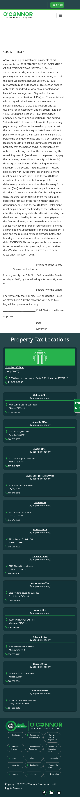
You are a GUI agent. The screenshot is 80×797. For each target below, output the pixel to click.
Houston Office (14, 367)
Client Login (57, 5)
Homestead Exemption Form (51, 749)
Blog (30, 758)
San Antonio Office (40, 583)
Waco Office (40, 610)
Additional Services (14, 747)
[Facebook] (44, 792)
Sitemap (31, 774)
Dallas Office (40, 502)
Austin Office (40, 448)
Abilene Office (40, 395)
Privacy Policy (52, 774)
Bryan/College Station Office (40, 475)
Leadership (33, 765)
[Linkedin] (51, 792)
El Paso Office (40, 529)
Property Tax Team (52, 766)
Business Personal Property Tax (51, 737)
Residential (14, 735)
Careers (13, 774)
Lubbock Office (39, 556)
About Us (14, 765)
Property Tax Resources (33, 747)
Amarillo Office (39, 422)
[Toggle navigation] (60, 15)
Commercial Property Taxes (33, 736)
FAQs (12, 758)
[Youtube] (59, 792)
